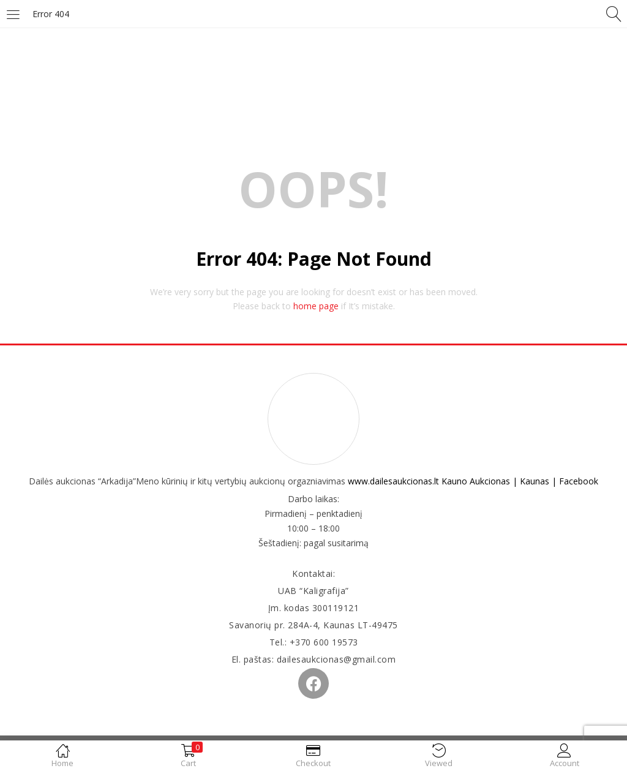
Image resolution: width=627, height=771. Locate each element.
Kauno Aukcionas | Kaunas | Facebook (519, 481)
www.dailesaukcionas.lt (393, 481)
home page (316, 306)
